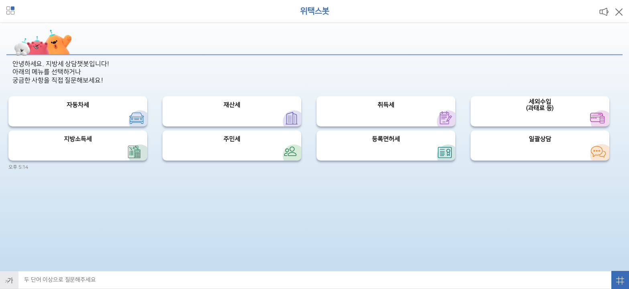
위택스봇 (314, 11)
